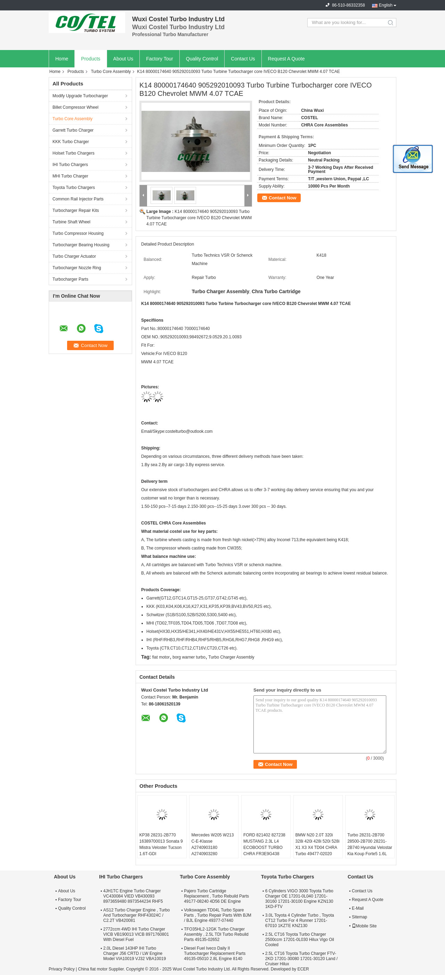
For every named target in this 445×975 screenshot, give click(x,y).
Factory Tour (159, 58)
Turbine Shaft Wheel (71, 222)
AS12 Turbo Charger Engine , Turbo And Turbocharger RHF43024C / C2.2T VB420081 (136, 915)
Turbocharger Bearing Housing (81, 244)
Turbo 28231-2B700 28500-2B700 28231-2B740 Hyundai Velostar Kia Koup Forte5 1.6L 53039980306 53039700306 (369, 851)
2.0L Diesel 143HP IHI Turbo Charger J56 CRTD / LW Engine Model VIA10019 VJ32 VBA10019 (134, 953)
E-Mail (358, 908)
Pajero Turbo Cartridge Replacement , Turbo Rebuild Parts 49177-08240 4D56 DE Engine (216, 896)
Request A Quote (286, 58)
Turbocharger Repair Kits (75, 210)
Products (90, 58)
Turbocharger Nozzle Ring (76, 267)
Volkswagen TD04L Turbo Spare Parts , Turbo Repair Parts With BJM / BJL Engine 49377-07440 (217, 915)
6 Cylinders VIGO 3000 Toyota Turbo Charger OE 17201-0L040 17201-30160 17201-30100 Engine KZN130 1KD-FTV (299, 899)
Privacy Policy (62, 969)
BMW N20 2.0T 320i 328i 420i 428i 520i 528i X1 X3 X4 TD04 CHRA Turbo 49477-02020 (318, 844)
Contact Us (243, 58)
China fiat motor (92, 969)
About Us (123, 58)
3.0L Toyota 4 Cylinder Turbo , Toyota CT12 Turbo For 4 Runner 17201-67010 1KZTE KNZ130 (299, 920)
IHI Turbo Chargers (70, 164)
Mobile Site (364, 926)
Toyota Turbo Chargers (73, 187)
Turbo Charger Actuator (74, 256)
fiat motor (161, 657)
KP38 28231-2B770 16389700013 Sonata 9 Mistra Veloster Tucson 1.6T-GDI (161, 844)
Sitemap (359, 917)
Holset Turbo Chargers (73, 153)
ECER (303, 969)
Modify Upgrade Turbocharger (80, 95)
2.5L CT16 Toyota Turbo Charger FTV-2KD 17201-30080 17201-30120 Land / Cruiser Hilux (301, 958)
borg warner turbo (188, 657)
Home (61, 58)
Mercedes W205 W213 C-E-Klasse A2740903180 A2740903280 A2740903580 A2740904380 (212, 851)
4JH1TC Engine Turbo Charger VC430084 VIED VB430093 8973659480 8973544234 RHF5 (133, 896)
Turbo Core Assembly (111, 71)
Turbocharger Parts (70, 279)
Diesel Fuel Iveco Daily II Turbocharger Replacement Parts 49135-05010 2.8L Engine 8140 (214, 953)
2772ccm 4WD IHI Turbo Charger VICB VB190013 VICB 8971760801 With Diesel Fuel (136, 934)
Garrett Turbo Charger (73, 130)
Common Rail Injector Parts (78, 199)
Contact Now (282, 197)
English (386, 5)
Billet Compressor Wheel (75, 107)
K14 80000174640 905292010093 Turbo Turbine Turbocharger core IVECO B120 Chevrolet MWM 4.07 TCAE (199, 217)
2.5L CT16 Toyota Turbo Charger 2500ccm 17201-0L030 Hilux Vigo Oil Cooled (299, 939)
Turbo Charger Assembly (231, 657)
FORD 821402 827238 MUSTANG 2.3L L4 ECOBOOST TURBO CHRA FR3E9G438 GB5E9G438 (264, 847)
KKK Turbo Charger (70, 141)
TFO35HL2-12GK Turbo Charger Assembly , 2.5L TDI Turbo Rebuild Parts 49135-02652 (216, 934)
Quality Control (202, 58)
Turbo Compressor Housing (78, 233)
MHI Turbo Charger (70, 176)
